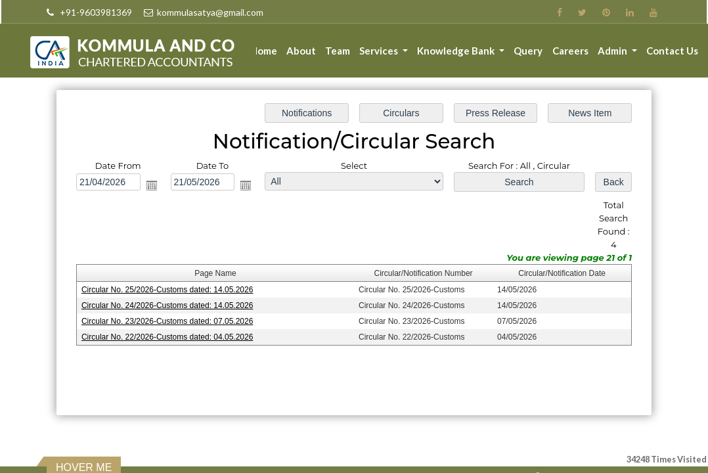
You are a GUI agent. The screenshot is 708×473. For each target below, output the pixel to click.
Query (528, 50)
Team (338, 50)
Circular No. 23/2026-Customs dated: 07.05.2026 (169, 320)
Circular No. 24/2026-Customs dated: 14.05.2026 (169, 304)
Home (265, 50)
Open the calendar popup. (153, 186)
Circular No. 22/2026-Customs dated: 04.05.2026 (169, 336)
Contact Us (672, 50)
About (302, 50)
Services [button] (381, 50)
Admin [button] (613, 50)
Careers (570, 50)
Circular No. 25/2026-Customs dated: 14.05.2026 (169, 289)
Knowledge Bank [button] (458, 50)
